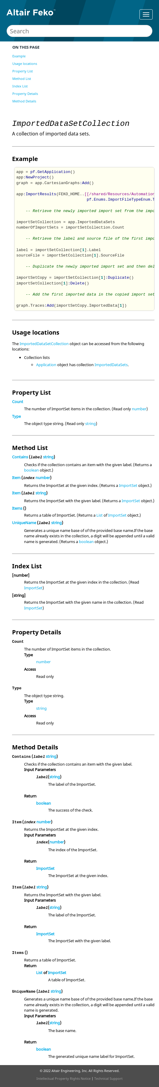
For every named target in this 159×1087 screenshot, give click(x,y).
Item (16, 477)
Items (17, 508)
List (99, 515)
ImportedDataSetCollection (44, 343)
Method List (21, 78)
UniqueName (24, 522)
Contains (20, 457)
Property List (22, 71)
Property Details (25, 93)
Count (17, 401)
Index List (20, 86)
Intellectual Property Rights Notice (63, 1078)
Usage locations (24, 63)
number (139, 408)
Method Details (24, 101)
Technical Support (108, 1078)
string (90, 423)
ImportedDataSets (111, 364)
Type (16, 416)
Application (46, 364)
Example (19, 56)
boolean (31, 470)
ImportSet (128, 485)
